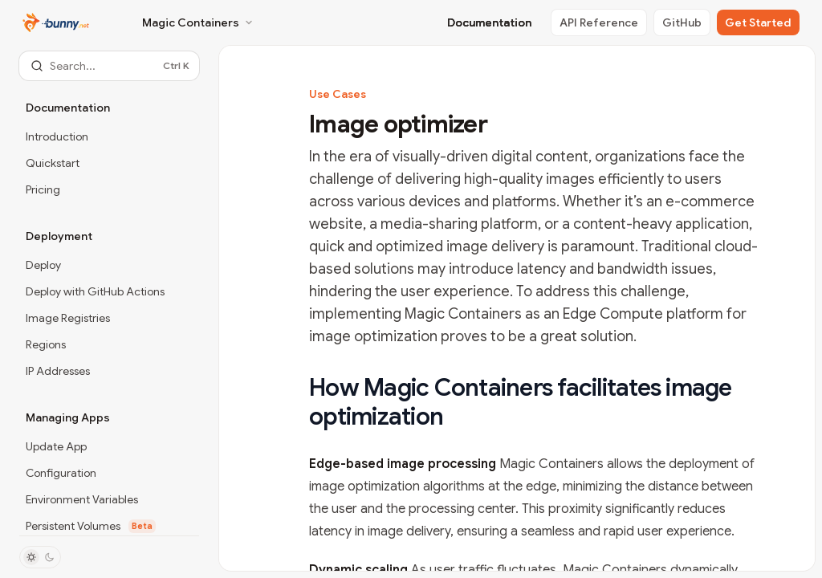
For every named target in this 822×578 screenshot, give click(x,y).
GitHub (682, 22)
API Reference (599, 22)
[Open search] (109, 65)
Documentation (489, 22)
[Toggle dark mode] (40, 557)
